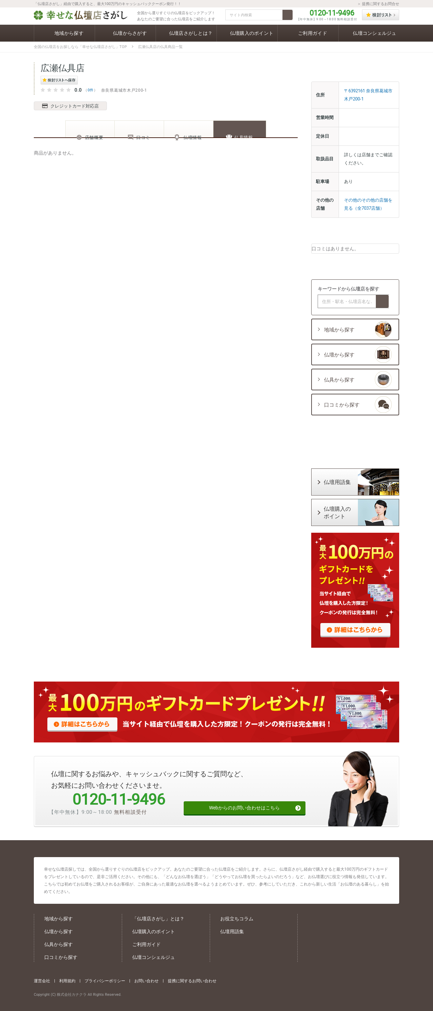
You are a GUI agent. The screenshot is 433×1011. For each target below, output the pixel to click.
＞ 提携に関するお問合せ (378, 3)
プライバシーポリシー (105, 979)
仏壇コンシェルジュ (153, 957)
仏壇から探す (58, 931)
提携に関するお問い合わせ (192, 979)
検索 (287, 15)
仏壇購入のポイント (153, 931)
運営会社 (42, 979)
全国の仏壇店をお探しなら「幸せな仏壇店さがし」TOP (80, 46)
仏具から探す (58, 944)
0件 (91, 89)
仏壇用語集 (232, 931)
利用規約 (67, 979)
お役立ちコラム (236, 918)
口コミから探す (60, 957)
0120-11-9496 (332, 13)
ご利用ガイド (146, 944)
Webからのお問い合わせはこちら (243, 804)
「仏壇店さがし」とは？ (158, 918)
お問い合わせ (146, 979)
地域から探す (58, 918)
